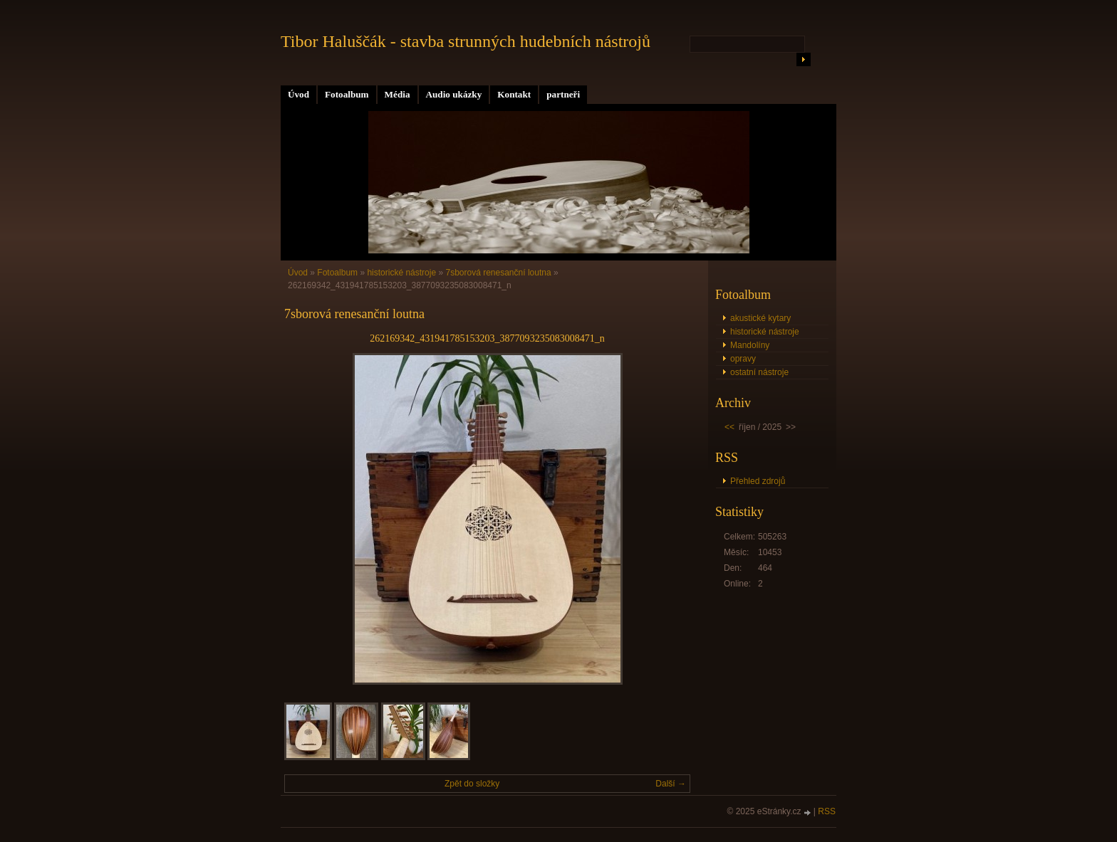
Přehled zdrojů (757, 481)
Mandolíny (749, 345)
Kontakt (514, 94)
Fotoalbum (347, 94)
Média (397, 94)
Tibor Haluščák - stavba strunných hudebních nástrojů (465, 41)
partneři (563, 94)
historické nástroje (401, 273)
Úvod (298, 94)
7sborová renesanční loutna (498, 273)
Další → (670, 784)
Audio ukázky (454, 94)
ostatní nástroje (759, 372)
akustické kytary (760, 318)
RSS (827, 811)
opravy (743, 359)
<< (729, 427)
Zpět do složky (472, 784)
